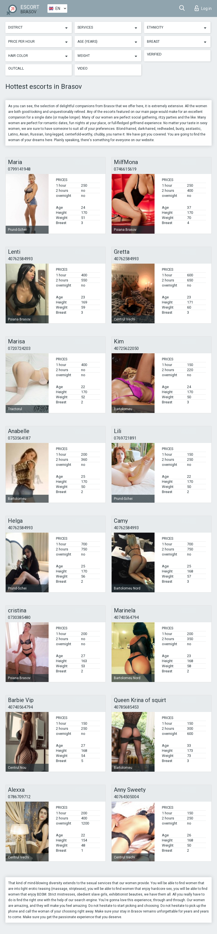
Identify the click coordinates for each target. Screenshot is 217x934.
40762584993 (20, 258)
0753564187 (19, 438)
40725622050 (126, 348)
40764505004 (126, 796)
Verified (154, 54)
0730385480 (19, 617)
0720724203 (19, 348)
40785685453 (126, 707)
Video (82, 68)
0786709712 (19, 796)
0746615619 (125, 169)
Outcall (16, 68)
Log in (203, 8)
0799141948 (19, 169)
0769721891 (125, 438)
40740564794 (126, 617)
